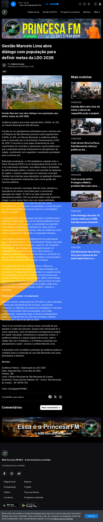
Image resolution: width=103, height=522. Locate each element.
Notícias (86, 12)
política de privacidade (62, 519)
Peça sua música (31, 492)
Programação (10, 487)
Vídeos (7, 492)
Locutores (8, 497)
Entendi (91, 516)
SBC (4, 71)
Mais (97, 12)
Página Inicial (33, 12)
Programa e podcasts (70, 12)
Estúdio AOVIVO (50, 12)
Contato (27, 487)
